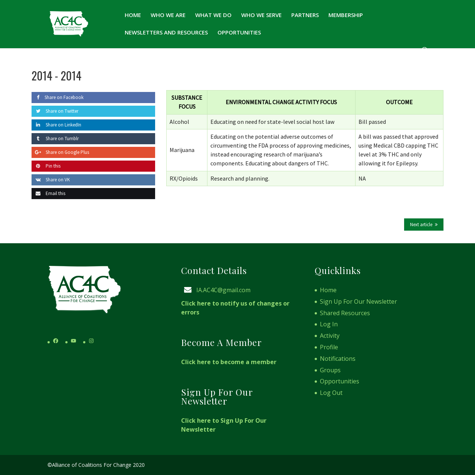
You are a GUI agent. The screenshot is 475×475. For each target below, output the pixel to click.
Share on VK (51, 180)
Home (133, 15)
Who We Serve (261, 15)
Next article (421, 224)
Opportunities (239, 33)
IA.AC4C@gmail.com (223, 290)
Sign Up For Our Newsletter (358, 301)
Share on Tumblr (55, 138)
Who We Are (168, 15)
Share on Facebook (57, 97)
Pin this (46, 166)
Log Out (331, 393)
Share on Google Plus (60, 152)
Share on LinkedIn (56, 125)
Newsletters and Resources (166, 33)
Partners (305, 15)
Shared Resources (345, 313)
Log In (329, 324)
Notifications (338, 358)
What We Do (213, 15)
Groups (330, 370)
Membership (345, 15)
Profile (329, 347)
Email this (48, 193)
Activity (330, 335)
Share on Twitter (55, 111)
